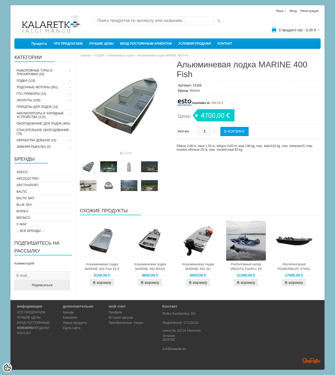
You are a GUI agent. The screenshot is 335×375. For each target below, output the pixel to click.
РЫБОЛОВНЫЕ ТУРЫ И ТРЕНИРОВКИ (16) (34, 72)
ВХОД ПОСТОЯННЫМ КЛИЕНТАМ (146, 43)
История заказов (121, 317)
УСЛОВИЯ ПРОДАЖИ (194, 43)
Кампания (70, 317)
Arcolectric (27, 178)
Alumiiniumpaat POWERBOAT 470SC (294, 266)
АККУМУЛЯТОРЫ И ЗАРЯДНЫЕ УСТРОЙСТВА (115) (40, 115)
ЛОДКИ (99, 55)
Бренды (68, 312)
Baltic (21, 192)
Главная (85, 55)
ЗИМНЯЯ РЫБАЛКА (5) (33, 147)
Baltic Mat (25, 198)
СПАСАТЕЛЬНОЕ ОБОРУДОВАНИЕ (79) (42, 132)
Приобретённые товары (126, 323)
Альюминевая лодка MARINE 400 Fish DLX (102, 266)
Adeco (22, 172)
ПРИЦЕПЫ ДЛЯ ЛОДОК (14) (37, 107)
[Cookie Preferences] (7, 367)
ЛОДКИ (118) (25, 81)
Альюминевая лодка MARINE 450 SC (198, 266)
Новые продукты (75, 323)
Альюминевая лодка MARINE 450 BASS (150, 266)
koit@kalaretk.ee (174, 349)
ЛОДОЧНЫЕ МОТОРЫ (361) (37, 87)
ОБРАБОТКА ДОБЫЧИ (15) (36, 140)
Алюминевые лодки (121, 55)
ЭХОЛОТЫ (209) (28, 100)
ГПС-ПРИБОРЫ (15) (31, 94)
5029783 (169, 340)
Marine (195, 90)
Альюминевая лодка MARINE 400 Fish (162, 55)
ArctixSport (27, 185)
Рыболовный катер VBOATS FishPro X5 (246, 266)
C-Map (21, 224)
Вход (293, 11)
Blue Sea (24, 205)
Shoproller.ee (311, 360)
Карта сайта (71, 328)
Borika (22, 211)
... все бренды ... (30, 231)
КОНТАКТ (224, 43)
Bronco (23, 218)
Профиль (115, 312)
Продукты (39, 43)
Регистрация (309, 11)
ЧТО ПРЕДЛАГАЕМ (68, 43)
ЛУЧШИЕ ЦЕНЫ (101, 43)
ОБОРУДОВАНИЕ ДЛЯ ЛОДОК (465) (43, 123)
